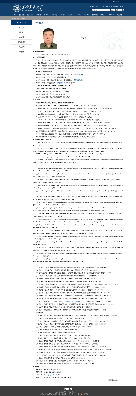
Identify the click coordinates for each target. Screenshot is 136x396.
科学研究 (62, 15)
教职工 (98, 6)
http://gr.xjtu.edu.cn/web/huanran (54, 375)
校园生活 (111, 15)
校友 (103, 6)
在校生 (92, 6)
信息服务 (119, 15)
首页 (15, 15)
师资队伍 (70, 15)
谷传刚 (81, 74)
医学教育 (54, 15)
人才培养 (78, 15)
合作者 (116, 6)
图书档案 (95, 15)
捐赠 (121, 6)
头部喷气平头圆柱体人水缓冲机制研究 (69, 301)
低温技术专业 (60, 83)
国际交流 (87, 15)
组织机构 (38, 15)
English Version (115, 1)
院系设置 (30, 15)
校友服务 (103, 15)
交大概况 (22, 15)
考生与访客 (109, 6)
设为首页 (107, 1)
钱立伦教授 (79, 80)
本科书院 (46, 15)
